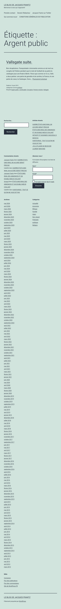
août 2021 (7, 358)
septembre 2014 (9, 523)
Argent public (15, 90)
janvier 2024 (8, 279)
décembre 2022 (9, 315)
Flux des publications (10, 581)
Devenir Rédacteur (23, 13)
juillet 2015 (7, 504)
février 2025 (8, 244)
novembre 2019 (9, 399)
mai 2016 (7, 480)
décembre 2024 (9, 249)
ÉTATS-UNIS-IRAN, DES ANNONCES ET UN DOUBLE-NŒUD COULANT (15, 176)
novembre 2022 (9, 317)
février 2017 (8, 456)
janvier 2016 (8, 491)
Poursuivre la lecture (39, 79)
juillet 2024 (7, 263)
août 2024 (7, 260)
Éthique (34, 209)
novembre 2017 (9, 437)
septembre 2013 (9, 550)
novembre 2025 (9, 220)
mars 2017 (7, 453)
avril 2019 (7, 412)
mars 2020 (7, 388)
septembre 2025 (9, 225)
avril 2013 (7, 564)
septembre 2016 (9, 469)
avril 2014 (7, 537)
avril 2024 (7, 271)
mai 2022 (7, 333)
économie (35, 206)
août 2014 (7, 526)
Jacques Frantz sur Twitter (41, 13)
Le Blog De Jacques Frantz (17, 5)
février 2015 (8, 518)
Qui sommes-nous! (10, 17)
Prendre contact (9, 13)
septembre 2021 (9, 355)
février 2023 (8, 309)
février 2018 (8, 431)
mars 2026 (7, 209)
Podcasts (35, 220)
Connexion (7, 578)
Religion (35, 225)
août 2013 (7, 553)
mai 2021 (7, 366)
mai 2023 (7, 301)
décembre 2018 (9, 418)
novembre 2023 (9, 285)
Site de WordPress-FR (11, 586)
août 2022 (7, 325)
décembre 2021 (9, 347)
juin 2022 (7, 331)
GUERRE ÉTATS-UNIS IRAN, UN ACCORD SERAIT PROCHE (16, 162)
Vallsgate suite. (19, 62)
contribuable (22, 90)
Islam (34, 214)
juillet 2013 (7, 556)
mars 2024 (7, 274)
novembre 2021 (9, 350)
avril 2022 (7, 336)
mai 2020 (7, 382)
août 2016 (7, 472)
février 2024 (8, 277)
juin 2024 (7, 266)
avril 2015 (7, 513)
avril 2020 (7, 385)
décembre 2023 (9, 282)
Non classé (36, 217)
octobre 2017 (8, 439)
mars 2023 (7, 306)
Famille (34, 211)
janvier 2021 (8, 377)
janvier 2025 (8, 247)
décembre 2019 (9, 396)
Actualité (35, 203)
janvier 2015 (8, 521)
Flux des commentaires (11, 583)
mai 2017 (7, 447)
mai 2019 (7, 409)
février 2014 (8, 542)
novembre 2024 (9, 252)
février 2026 (8, 211)
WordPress (22, 601)
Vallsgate (46, 90)
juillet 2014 (7, 529)
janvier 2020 (8, 393)
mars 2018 (7, 428)
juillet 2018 (7, 420)
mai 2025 (7, 236)
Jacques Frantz (9, 160)
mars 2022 (7, 339)
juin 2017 (7, 445)
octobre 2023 (8, 287)
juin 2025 (7, 233)
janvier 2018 (8, 434)
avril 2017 (7, 450)
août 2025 (7, 228)
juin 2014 (7, 532)
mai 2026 (7, 203)
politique (19, 87)
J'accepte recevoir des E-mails (43, 182)
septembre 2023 (9, 290)
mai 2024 (7, 268)
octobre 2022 (8, 320)
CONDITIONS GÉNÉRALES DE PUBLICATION (34, 17)
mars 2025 (7, 241)
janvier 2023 (8, 312)
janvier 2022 (8, 344)
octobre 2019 (8, 401)
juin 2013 (7, 559)
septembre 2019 (9, 404)
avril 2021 (7, 369)
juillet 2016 (7, 475)
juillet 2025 (7, 230)
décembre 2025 (9, 217)
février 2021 (8, 374)
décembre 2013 (9, 545)
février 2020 (8, 390)
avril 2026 (7, 206)
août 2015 (7, 502)
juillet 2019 (7, 407)
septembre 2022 (9, 323)
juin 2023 (7, 298)
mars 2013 (7, 567)
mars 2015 (7, 515)
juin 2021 (7, 363)
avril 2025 (7, 239)
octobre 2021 (8, 353)
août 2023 (7, 293)
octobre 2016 (8, 466)
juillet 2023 (7, 296)
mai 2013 (7, 561)
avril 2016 (7, 483)
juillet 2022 (7, 328)
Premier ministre (38, 90)
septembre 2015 (9, 499)
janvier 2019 (8, 415)
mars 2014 (7, 540)
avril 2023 (7, 304)
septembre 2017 (9, 442)
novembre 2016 (9, 464)
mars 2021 (7, 371)
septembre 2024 (9, 258)
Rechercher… (8, 120)
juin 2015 (7, 507)
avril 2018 (7, 426)
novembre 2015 (9, 496)
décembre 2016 (9, 461)
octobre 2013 (8, 548)
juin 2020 (7, 380)
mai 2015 (7, 510)
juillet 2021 (7, 361)
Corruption (30, 90)
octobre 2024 (8, 255)
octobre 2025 (8, 222)
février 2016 (8, 488)
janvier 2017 (8, 458)
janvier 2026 (8, 214)
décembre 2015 (9, 494)
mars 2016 (7, 485)
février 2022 (8, 342)
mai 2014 (7, 534)
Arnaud (6, 181)
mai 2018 (7, 423)
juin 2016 (7, 477)
